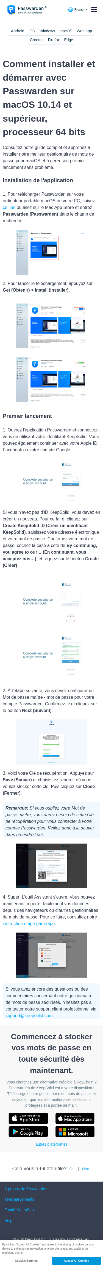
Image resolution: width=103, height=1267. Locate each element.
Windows (47, 31)
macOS (65, 31)
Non (85, 1169)
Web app (84, 31)
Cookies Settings (26, 1260)
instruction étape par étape (29, 923)
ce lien (9, 207)
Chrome (37, 40)
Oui (72, 1169)
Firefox (54, 40)
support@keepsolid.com (29, 1015)
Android (17, 31)
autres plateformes (52, 1144)
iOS (32, 31)
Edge (68, 40)
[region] (51, 1253)
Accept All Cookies (76, 1260)
